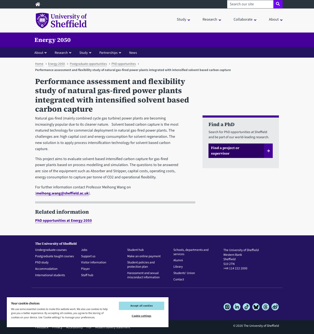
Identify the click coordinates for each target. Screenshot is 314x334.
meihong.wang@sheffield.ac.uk (62, 193)
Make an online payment (144, 256)
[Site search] (278, 4)
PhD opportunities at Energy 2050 (63, 220)
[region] (87, 312)
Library (178, 267)
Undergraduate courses (51, 250)
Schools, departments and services (190, 252)
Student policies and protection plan (141, 264)
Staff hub (87, 275)
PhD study (42, 262)
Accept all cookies (141, 306)
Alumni (178, 260)
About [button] (274, 19)
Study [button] (181, 19)
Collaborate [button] (243, 19)
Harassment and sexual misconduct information (143, 275)
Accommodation (46, 269)
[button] (41, 52)
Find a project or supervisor (225, 150)
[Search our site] (250, 4)
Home (39, 63)
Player (85, 269)
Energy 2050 (52, 40)
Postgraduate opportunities (88, 63)
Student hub (135, 250)
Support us (88, 256)
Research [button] (210, 19)
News (133, 52)
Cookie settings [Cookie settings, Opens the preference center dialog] (141, 316)
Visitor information (93, 262)
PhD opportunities (123, 63)
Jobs (84, 250)
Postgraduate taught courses (54, 256)
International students (50, 275)
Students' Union (184, 273)
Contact (178, 279)
